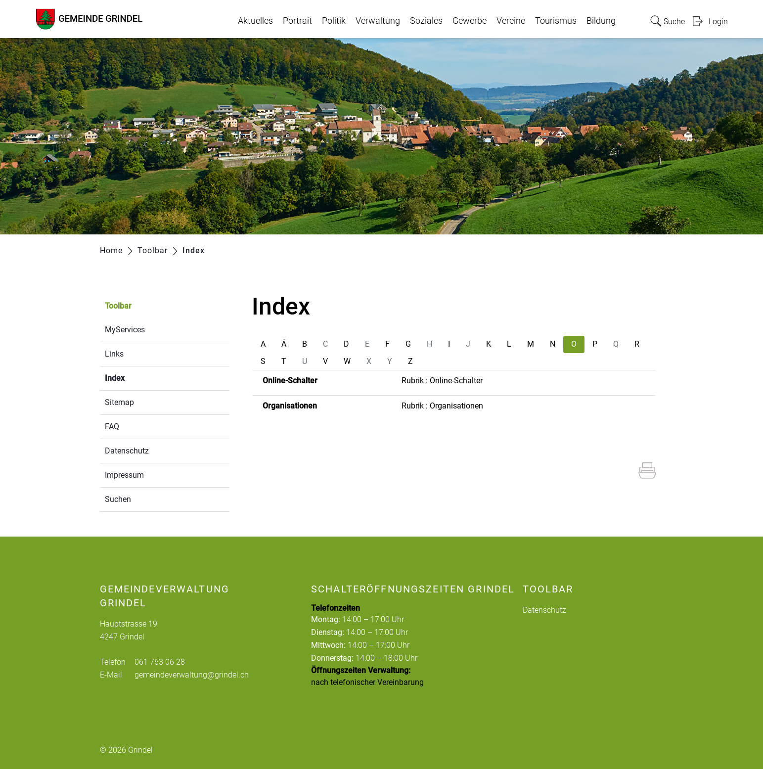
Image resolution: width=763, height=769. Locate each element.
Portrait (297, 21)
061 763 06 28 (160, 662)
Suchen (118, 499)
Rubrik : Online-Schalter (442, 380)
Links (114, 354)
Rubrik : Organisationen (442, 405)
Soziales (426, 21)
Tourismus (556, 21)
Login (718, 21)
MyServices (125, 329)
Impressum (124, 475)
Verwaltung (378, 21)
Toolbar (118, 306)
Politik (334, 21)
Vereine (510, 21)
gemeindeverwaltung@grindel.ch (192, 674)
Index (138, 377)
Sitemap (119, 402)
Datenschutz (127, 450)
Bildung (601, 21)
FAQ (112, 426)
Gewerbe (469, 21)
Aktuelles (255, 21)
